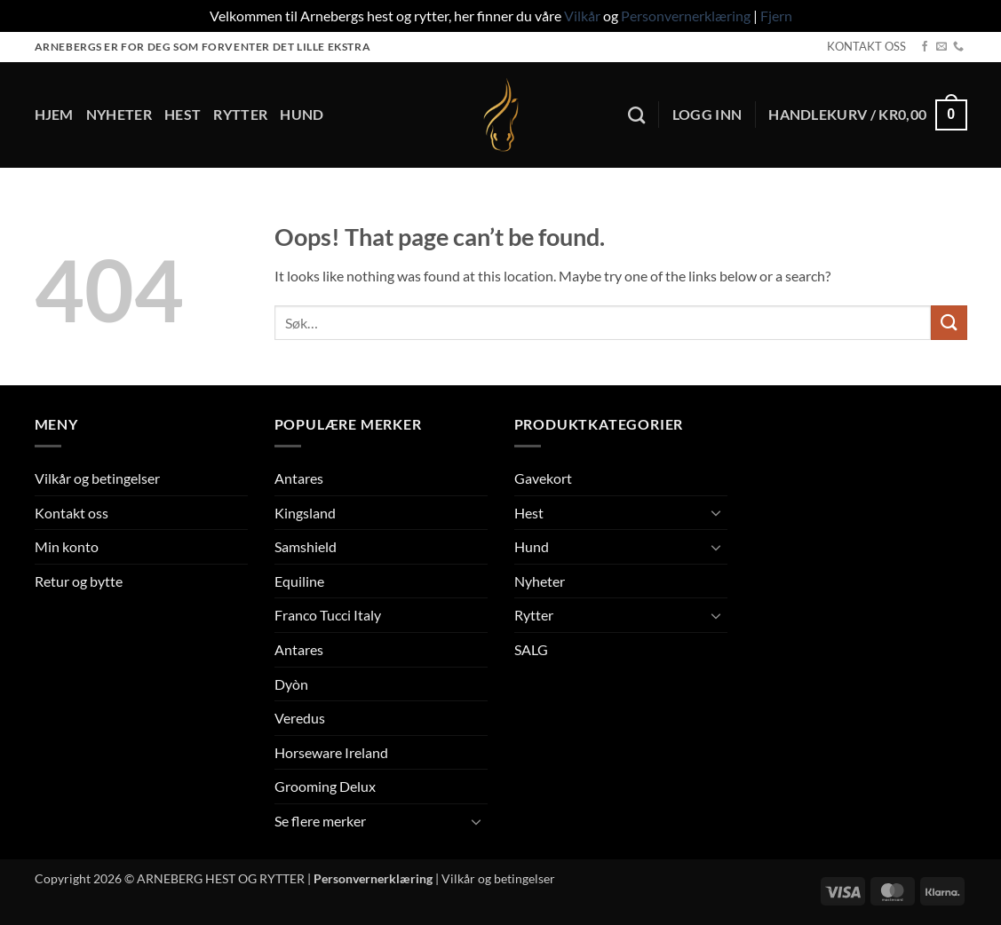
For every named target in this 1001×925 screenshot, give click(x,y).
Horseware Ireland (331, 752)
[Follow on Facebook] (924, 47)
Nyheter (119, 114)
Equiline (299, 581)
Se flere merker (320, 820)
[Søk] (636, 115)
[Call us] (958, 47)
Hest (182, 114)
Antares (298, 478)
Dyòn (291, 684)
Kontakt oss (71, 512)
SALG (531, 649)
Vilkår (582, 15)
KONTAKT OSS (866, 46)
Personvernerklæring (686, 15)
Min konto (67, 546)
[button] (707, 114)
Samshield (305, 546)
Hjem (54, 114)
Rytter (240, 114)
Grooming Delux (325, 786)
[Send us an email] (941, 47)
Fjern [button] (776, 15)
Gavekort (543, 478)
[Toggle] (477, 821)
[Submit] (948, 322)
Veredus (299, 717)
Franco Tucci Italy (327, 614)
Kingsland (305, 512)
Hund (301, 114)
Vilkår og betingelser (97, 478)
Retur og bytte (79, 581)
